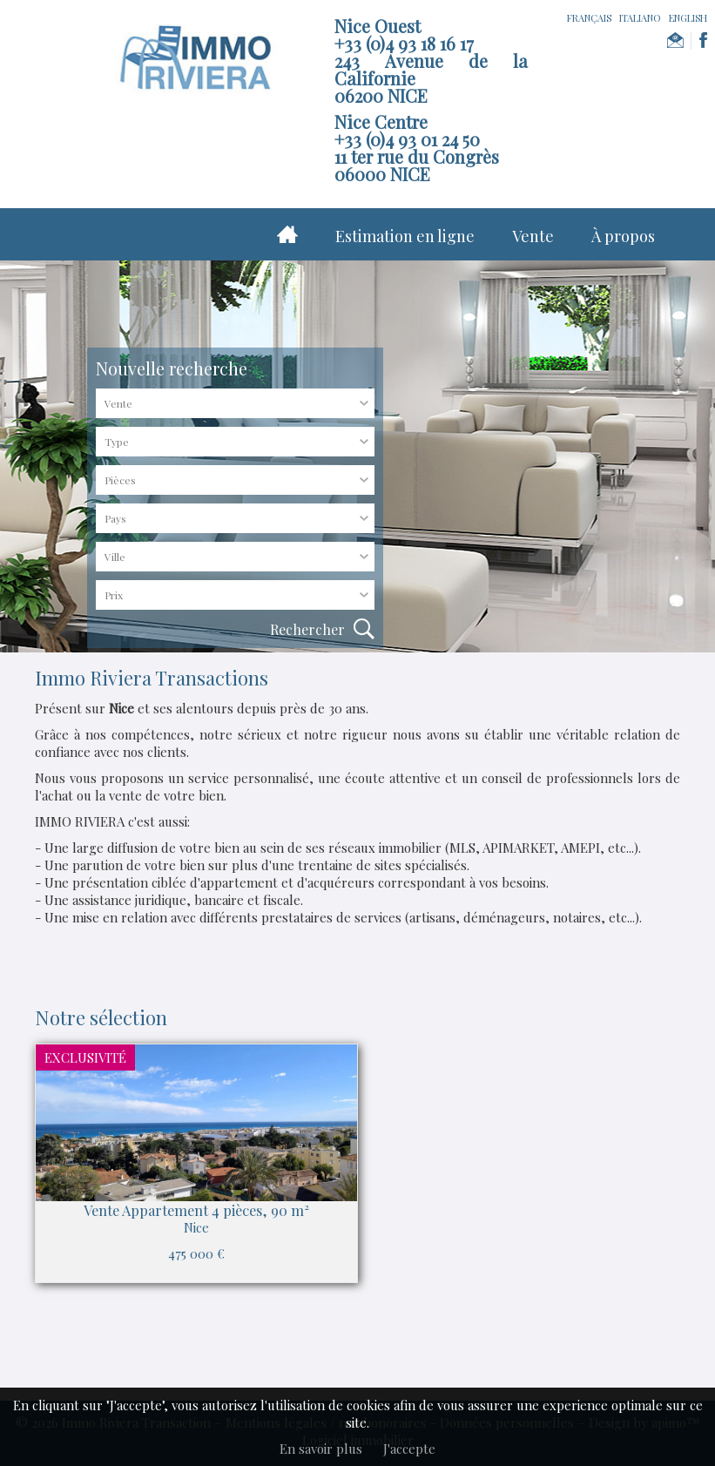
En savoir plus (321, 1448)
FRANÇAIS (589, 17)
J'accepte (409, 1448)
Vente (533, 236)
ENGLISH (688, 17)
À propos (623, 236)
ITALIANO (640, 17)
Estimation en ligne (405, 236)
